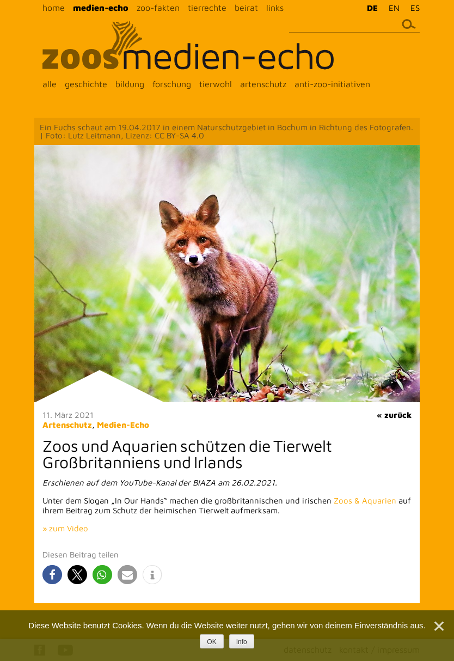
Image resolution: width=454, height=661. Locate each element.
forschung (171, 84)
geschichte (86, 84)
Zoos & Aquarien (365, 500)
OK (211, 642)
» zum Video (65, 528)
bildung (129, 84)
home (53, 8)
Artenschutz (67, 424)
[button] (52, 574)
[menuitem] (369, 7)
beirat (246, 8)
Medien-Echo (123, 424)
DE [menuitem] (372, 8)
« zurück (394, 415)
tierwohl (215, 84)
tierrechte (207, 8)
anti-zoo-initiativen (332, 84)
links (275, 8)
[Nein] (438, 626)
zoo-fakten (158, 8)
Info (241, 642)
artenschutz (263, 84)
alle (49, 84)
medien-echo (100, 8)
